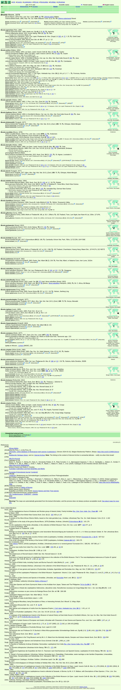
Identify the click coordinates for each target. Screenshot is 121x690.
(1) (70, 23)
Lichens (21, 345)
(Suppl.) (43, 36)
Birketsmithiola (24, 6)
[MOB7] (56, 21)
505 (54, 52)
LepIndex (90, 21)
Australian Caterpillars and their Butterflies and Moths (27, 469)
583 (10, 668)
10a (29, 617)
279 (10, 617)
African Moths (13, 448)
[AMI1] (39, 23)
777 (23, 668)
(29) (39, 413)
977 (36, 668)
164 (43, 208)
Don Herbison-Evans (78, 160)
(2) (28, 55)
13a (38, 617)
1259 (50, 668)
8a (25, 617)
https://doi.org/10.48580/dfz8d (19, 465)
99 (41, 283)
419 (43, 182)
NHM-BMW (34, 21)
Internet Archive (39, 455)
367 (52, 515)
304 (70, 58)
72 (47, 623)
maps (114, 41)
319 (104, 637)
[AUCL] (20, 150)
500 (50, 185)
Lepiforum (12, 475)
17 (46, 134)
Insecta (19, 2)
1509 (64, 668)
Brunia (55, 6)
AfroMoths (13, 21)
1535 (44, 678)
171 (52, 647)
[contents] (34, 472)
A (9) (35, 33)
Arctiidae (53, 2)
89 (23, 533)
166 (52, 361)
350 (47, 335)
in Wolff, (38, 383)
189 (96, 630)
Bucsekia (35, 6)
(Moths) (37, 202)
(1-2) (32, 96)
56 (63, 78)
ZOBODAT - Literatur (31, 494)
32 (52, 371)
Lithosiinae (61, 2)
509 (58, 53)
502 (59, 36)
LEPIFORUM (65, 160)
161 (51, 270)
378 (51, 547)
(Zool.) (35, 101)
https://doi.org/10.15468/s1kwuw (108, 452)
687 (58, 612)
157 (40, 559)
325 (34, 197)
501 (85, 166)
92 (108, 651)
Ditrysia (35, 2)
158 (53, 94)
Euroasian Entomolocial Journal (19, 472)
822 (50, 44)
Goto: (34, 12)
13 (18, 617)
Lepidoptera (28, 2)
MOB (103, 79)
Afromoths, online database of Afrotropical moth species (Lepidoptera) (32, 452)
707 (13, 678)
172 (47, 63)
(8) (22, 35)
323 (110, 676)
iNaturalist (25, 21)
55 (35, 23)
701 (52, 148)
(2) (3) (39, 148)
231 (50, 66)
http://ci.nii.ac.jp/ (14, 458)
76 (87, 630)
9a (27, 617)
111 (60, 656)
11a (32, 617)
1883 (57, 146)
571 (40, 281)
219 (42, 184)
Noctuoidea (44, 2)
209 (46, 135)
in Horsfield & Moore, (47, 58)
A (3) (40, 69)
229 (59, 61)
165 (42, 424)
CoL (18, 21)
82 (17, 673)
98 (45, 33)
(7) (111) (37, 66)
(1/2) (41, 83)
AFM (62, 42)
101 (67, 78)
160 (42, 118)
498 (82, 106)
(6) (30, 218)
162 (41, 318)
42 (119, 572)
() (78, 6)
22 (45, 106)
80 (44, 31)
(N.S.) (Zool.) (44, 124)
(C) (38, 18)
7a (22, 617)
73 (61, 623)
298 (107, 630)
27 (64, 36)
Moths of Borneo (26, 487)
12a (35, 617)
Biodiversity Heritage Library (18, 455)
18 (100, 566)
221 (51, 154)
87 (41, 406)
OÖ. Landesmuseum (16, 494)
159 (42, 106)
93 (78, 578)
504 (47, 89)
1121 (28, 678)
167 (44, 166)
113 (50, 69)
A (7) (35, 227)
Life (14, 2)
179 (45, 227)
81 (39, 605)
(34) (38, 204)
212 (35, 634)
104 (46, 101)
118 (41, 96)
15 (40, 17)
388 (47, 371)
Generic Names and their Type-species (46, 491)
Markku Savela (83, 687)
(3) (28, 197)
